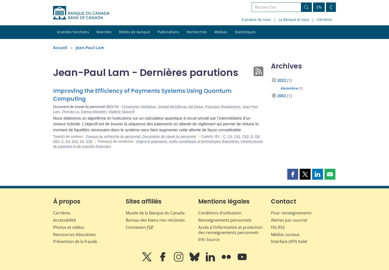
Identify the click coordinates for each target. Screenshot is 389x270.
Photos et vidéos (68, 227)
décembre (289, 88)
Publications (168, 32)
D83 (56, 141)
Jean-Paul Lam (90, 47)
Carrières (324, 19)
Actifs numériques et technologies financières (204, 141)
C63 (245, 136)
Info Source (209, 239)
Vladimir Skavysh (121, 112)
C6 (229, 136)
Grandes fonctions (73, 32)
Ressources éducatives (74, 234)
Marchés (104, 32)
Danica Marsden (93, 112)
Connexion (140, 227)
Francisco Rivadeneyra (222, 107)
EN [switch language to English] (319, 7)
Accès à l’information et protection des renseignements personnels (230, 230)
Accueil (60, 47)
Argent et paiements (151, 141)
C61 (237, 136)
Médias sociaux (285, 234)
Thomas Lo (70, 112)
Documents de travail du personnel (169, 136)
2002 (281, 96)
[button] (292, 174)
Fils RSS (278, 227)
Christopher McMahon (139, 107)
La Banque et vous (294, 19)
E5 (82, 141)
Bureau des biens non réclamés (155, 220)
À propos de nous (256, 19)
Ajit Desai (195, 107)
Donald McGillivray (172, 107)
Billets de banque (134, 32)
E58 (89, 141)
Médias (220, 32)
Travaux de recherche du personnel (113, 136)
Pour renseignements (291, 213)
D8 (257, 136)
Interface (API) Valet (289, 241)
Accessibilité (64, 220)
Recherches (197, 32)
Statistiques (245, 32)
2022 (281, 80)
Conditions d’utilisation (219, 213)
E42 (75, 141)
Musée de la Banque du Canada (155, 213)
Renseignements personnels (225, 220)
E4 (68, 141)
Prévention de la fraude (75, 241)
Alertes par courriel (289, 220)
